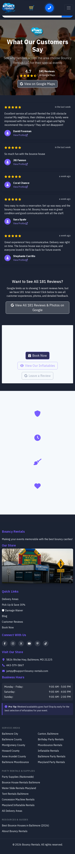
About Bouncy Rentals (14, 831)
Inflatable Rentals (48, 750)
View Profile (20, 135)
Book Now (37, 355)
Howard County (11, 750)
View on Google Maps (37, 84)
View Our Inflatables (37, 365)
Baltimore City (10, 733)
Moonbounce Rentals (50, 745)
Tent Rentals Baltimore (15, 793)
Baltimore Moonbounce (15, 762)
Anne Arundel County (14, 756)
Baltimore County (12, 739)
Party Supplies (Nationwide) (18, 776)
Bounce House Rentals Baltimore (21, 782)
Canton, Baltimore (48, 733)
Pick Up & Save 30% (13, 604)
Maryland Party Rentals (51, 762)
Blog (4, 616)
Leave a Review (37, 376)
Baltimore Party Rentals (51, 756)
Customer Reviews (12, 621)
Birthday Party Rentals (51, 739)
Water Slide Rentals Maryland (19, 788)
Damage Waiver (12, 610)
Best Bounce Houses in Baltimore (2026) (25, 825)
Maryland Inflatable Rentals (18, 805)
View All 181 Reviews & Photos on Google (37, 307)
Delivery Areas (10, 599)
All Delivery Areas (12, 810)
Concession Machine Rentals (18, 799)
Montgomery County (13, 745)
